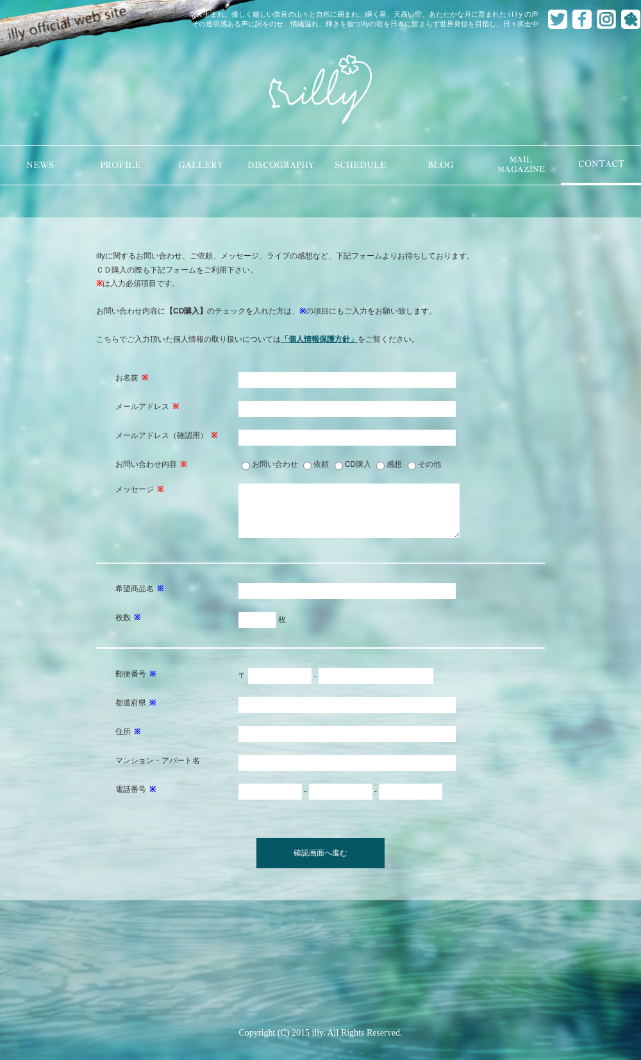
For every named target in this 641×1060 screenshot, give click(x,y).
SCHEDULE (361, 165)
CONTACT (601, 163)
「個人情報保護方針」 (319, 339)
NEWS (40, 165)
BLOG (441, 165)
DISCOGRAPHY (280, 165)
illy (320, 90)
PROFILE (120, 165)
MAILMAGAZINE (521, 165)
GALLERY (200, 165)
